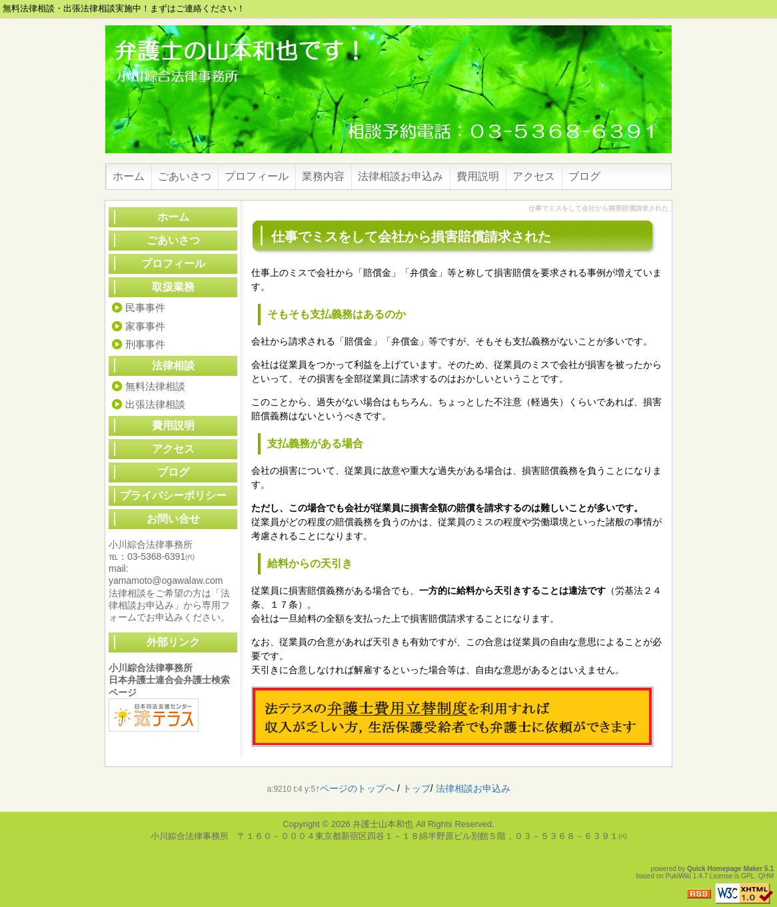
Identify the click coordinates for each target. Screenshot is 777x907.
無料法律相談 (155, 386)
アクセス (533, 176)
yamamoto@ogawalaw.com (166, 580)
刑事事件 (145, 344)
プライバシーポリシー (173, 495)
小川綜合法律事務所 (151, 667)
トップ (416, 788)
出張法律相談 (155, 404)
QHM (766, 876)
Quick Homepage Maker (724, 868)
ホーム (129, 176)
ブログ (584, 176)
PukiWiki (678, 876)
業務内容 (323, 176)
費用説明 (477, 176)
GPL (747, 876)
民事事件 (145, 307)
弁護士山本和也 (383, 824)
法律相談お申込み (400, 176)
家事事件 (145, 326)
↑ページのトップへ (354, 788)
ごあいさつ (184, 176)
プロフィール (257, 176)
